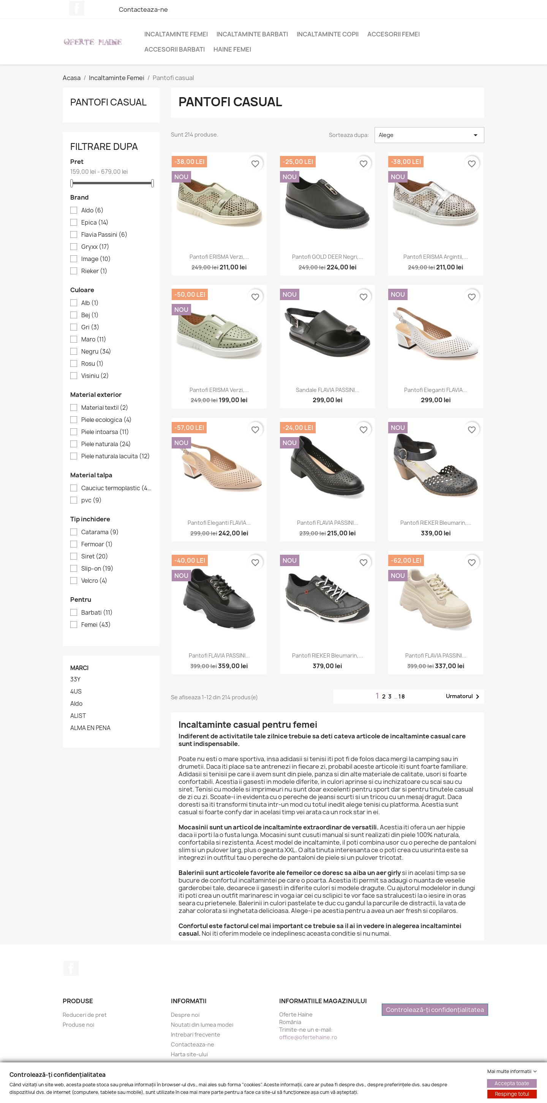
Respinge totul (512, 1093)
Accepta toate (512, 1083)
